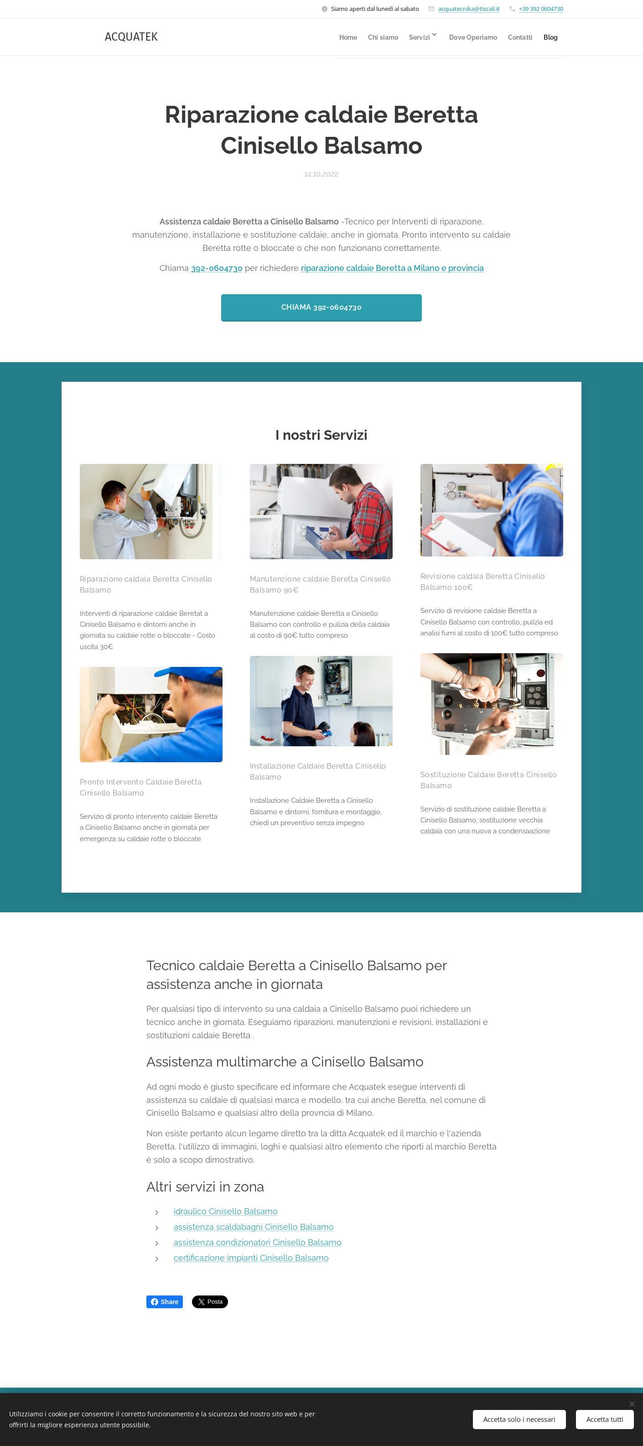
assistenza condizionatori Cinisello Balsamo (258, 1242)
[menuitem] (308, 37)
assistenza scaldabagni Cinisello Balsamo (254, 1227)
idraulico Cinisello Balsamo (226, 1211)
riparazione (322, 268)
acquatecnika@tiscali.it (469, 9)
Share (165, 1302)
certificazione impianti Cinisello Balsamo (251, 1257)
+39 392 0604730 (541, 9)
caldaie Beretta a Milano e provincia (414, 268)
